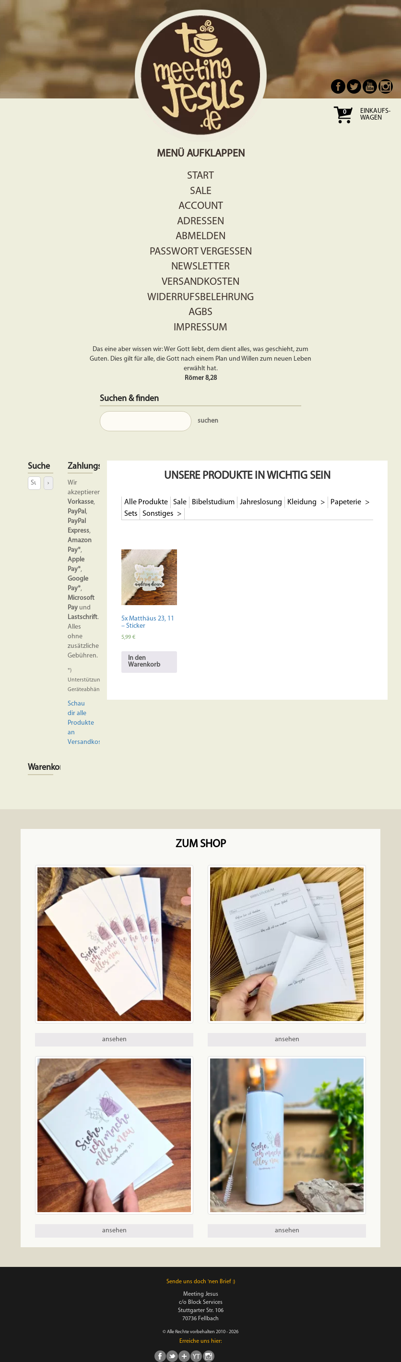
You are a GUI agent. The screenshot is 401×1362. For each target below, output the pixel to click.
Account (200, 206)
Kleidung (302, 502)
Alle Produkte (146, 502)
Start (200, 176)
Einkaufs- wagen (375, 115)
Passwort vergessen (201, 251)
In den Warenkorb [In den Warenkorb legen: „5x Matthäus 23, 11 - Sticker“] (144, 662)
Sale (201, 191)
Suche (39, 466)
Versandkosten (200, 282)
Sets (130, 514)
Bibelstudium (213, 502)
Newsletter (200, 266)
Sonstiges (158, 514)
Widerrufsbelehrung (200, 297)
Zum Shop (201, 844)
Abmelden (200, 236)
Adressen (200, 221)
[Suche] (48, 482)
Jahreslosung (261, 502)
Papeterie (346, 502)
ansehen (114, 1039)
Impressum (200, 327)
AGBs (200, 312)
